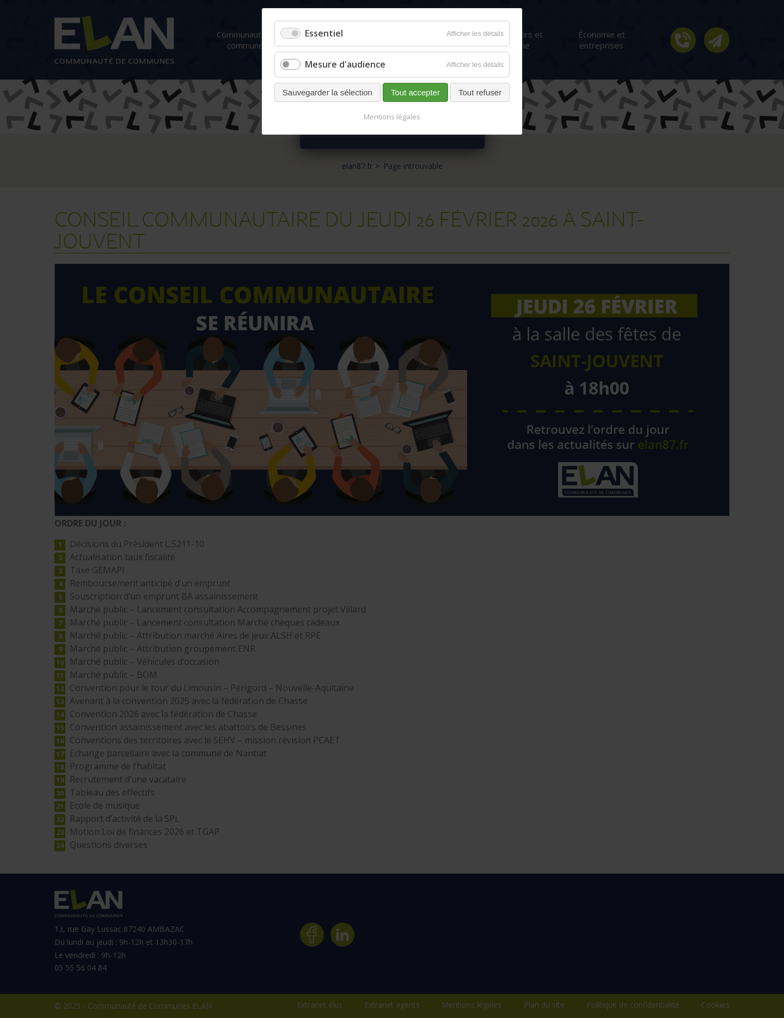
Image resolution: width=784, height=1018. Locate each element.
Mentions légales (392, 117)
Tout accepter (415, 92)
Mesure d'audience (345, 64)
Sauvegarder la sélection (327, 92)
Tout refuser (479, 92)
